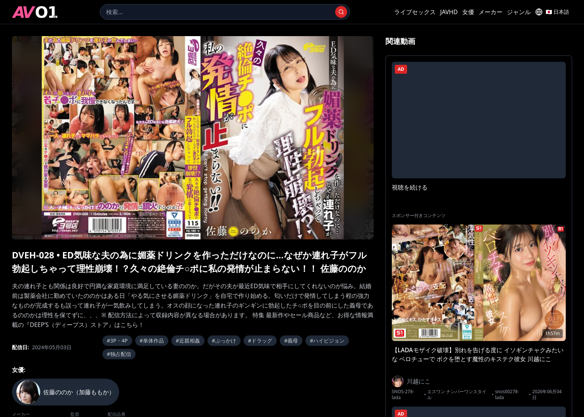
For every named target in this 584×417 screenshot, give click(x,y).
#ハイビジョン (327, 340)
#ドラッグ (260, 340)
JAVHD (449, 12)
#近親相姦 (188, 340)
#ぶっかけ (224, 340)
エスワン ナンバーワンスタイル (456, 395)
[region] (193, 137)
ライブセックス (415, 12)
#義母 (291, 340)
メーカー (490, 12)
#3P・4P (117, 340)
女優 (468, 12)
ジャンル (519, 12)
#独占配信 (119, 353)
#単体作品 (152, 340)
